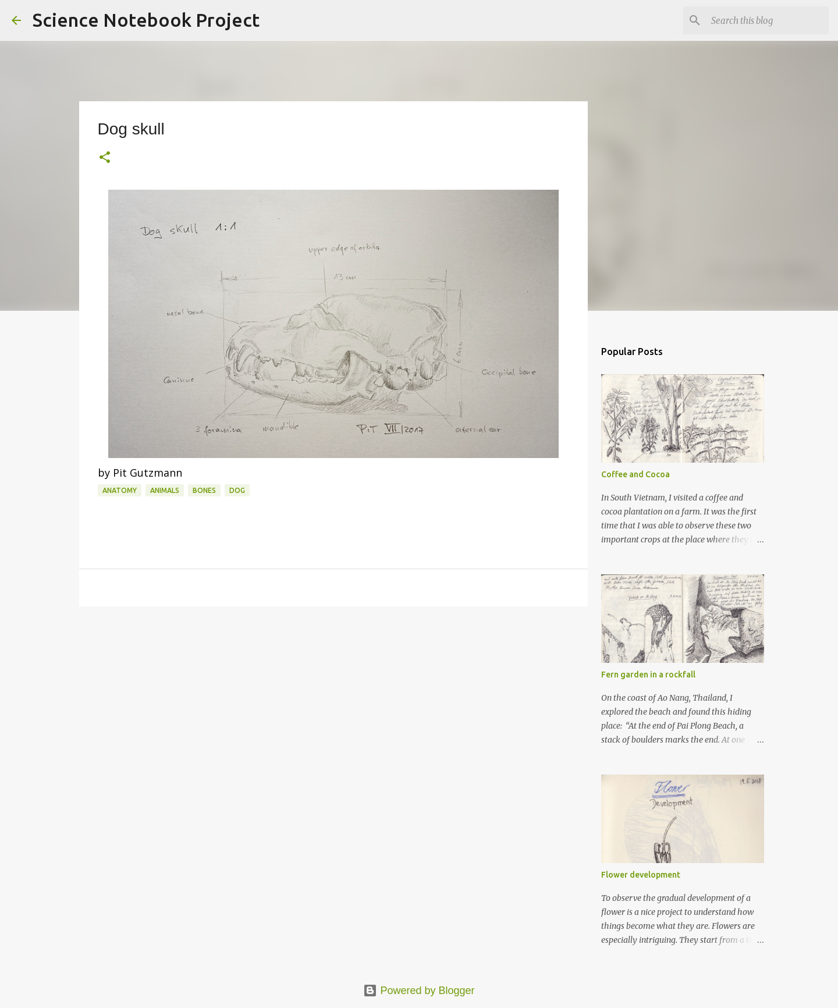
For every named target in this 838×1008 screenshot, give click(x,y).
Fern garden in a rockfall (648, 674)
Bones (204, 490)
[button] (105, 158)
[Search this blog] (767, 20)
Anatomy (119, 490)
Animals (164, 490)
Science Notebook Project (146, 19)
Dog (237, 490)
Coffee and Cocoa (635, 474)
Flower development (640, 874)
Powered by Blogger (418, 990)
